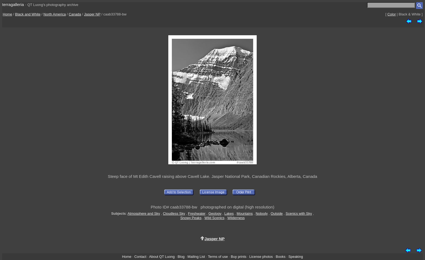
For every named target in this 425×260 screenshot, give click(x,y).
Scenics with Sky (299, 213)
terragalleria (13, 4)
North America (54, 14)
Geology (214, 213)
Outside (277, 213)
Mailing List (196, 257)
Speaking (295, 257)
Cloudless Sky (174, 213)
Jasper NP (92, 14)
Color (391, 14)
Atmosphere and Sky (143, 213)
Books (280, 257)
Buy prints (238, 257)
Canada (75, 14)
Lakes (229, 213)
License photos (261, 257)
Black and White (28, 14)
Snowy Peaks (190, 218)
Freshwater (197, 213)
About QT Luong (162, 257)
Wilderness (236, 218)
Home (7, 14)
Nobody (262, 213)
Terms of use (218, 257)
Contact (140, 257)
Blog (181, 257)
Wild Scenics (214, 218)
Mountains (245, 213)
